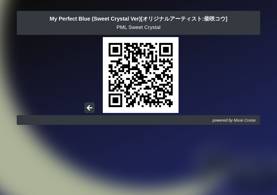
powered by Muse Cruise (234, 120)
